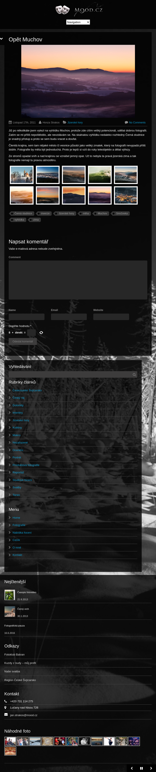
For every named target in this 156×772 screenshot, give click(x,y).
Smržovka (122, 213)
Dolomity (18, 405)
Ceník (16, 540)
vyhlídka (19, 219)
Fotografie (19, 525)
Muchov (102, 213)
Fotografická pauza (14, 625)
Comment (15, 257)
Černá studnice (23, 213)
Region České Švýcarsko (20, 680)
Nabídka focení (22, 532)
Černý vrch (23, 609)
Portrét (17, 457)
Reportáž (18, 472)
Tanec (16, 495)
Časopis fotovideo (26, 592)
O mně (17, 547)
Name (12, 310)
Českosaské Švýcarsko (27, 390)
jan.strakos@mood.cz (23, 715)
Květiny (17, 427)
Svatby (17, 487)
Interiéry (18, 412)
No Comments (137, 122)
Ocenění (18, 450)
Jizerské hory (75, 122)
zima (36, 219)
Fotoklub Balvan (14, 654)
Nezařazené (20, 442)
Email (54, 310)
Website (98, 310)
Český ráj (18, 397)
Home (16, 517)
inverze (45, 213)
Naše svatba (12, 671)
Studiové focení (22, 480)
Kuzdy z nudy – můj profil (20, 663)
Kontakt (17, 555)
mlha (86, 213)
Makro (16, 435)
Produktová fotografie (26, 465)
